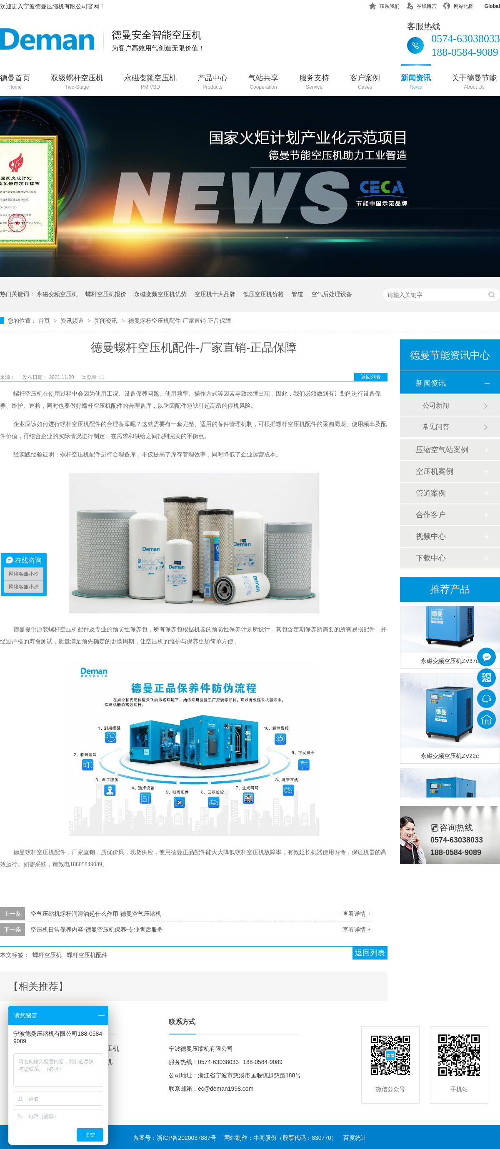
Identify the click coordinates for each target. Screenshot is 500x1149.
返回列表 (371, 377)
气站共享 (263, 83)
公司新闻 (435, 405)
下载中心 (431, 558)
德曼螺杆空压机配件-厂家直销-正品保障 (179, 320)
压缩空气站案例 (442, 450)
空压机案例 (434, 471)
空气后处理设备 (331, 294)
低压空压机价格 (263, 294)
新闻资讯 (416, 83)
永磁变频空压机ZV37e (450, 661)
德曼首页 (15, 83)
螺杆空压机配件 (87, 955)
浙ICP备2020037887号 (186, 1137)
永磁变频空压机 (150, 83)
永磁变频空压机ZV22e (450, 756)
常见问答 (435, 426)
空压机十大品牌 (215, 294)
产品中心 (213, 83)
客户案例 (365, 83)
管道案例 (431, 493)
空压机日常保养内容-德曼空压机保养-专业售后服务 (97, 929)
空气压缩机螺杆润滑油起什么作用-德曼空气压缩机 (96, 913)
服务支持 (314, 83)
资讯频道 (72, 320)
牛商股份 (265, 1137)
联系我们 (384, 5)
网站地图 (458, 5)
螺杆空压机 (47, 955)
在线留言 (421, 5)
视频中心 (431, 536)
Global (487, 5)
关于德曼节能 (474, 83)
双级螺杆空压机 (77, 83)
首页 (45, 320)
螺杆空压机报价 (105, 294)
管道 (297, 294)
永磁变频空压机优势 (160, 294)
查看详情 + (356, 913)
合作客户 (431, 515)
